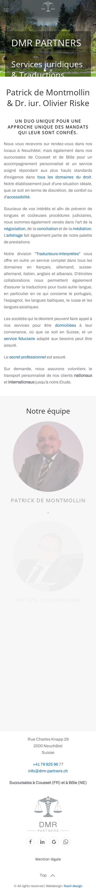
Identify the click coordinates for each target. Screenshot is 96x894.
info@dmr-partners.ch (48, 771)
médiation (82, 229)
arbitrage (14, 235)
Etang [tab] (45, 70)
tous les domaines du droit (64, 177)
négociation (14, 229)
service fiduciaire (19, 338)
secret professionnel (27, 357)
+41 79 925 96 (46, 764)
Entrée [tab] (51, 70)
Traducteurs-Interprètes (57, 254)
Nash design (73, 886)
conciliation (47, 229)
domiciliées (65, 325)
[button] (6, 10)
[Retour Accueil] (48, 10)
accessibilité (18, 197)
